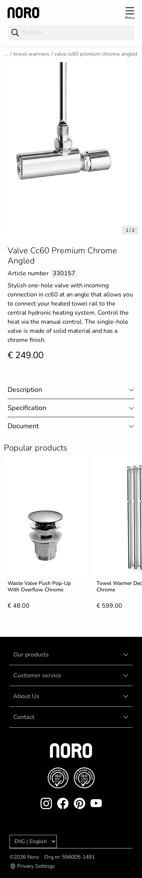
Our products (31, 654)
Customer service (37, 675)
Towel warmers (31, 54)
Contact (23, 717)
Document (23, 425)
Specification (27, 407)
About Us (26, 696)
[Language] (33, 841)
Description (25, 389)
